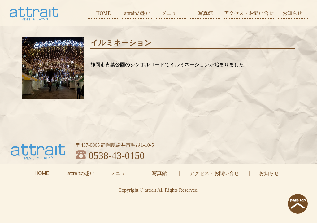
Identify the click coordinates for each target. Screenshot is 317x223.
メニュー (171, 13)
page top (298, 204)
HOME (103, 13)
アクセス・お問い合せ (249, 13)
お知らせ (292, 13)
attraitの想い (137, 13)
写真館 (205, 13)
